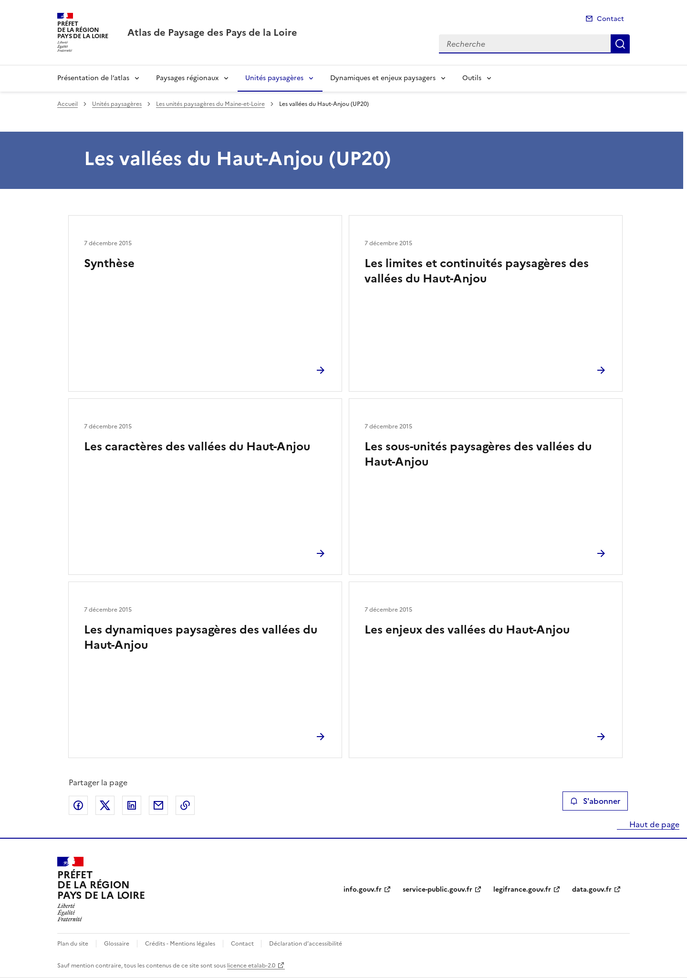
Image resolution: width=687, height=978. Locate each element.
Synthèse (109, 263)
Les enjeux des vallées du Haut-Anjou (467, 629)
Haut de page (653, 824)
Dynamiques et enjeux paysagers (383, 78)
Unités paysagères (274, 78)
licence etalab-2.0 (251, 965)
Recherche (620, 43)
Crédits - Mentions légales (180, 943)
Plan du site (72, 943)
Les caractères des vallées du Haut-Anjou (197, 446)
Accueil (67, 104)
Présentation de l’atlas (93, 78)
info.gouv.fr (363, 889)
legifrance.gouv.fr (522, 889)
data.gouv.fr (592, 889)
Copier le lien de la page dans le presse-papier (185, 805)
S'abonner (595, 801)
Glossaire (116, 943)
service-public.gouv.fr (437, 889)
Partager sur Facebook (78, 805)
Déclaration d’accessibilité (305, 943)
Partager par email (158, 805)
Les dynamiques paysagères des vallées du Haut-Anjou (200, 637)
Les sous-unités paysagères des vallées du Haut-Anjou (478, 454)
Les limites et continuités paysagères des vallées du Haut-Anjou (476, 271)
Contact (610, 19)
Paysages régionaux (187, 78)
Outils (471, 78)
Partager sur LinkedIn (131, 805)
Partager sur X (104, 805)
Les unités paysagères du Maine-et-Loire (210, 104)
